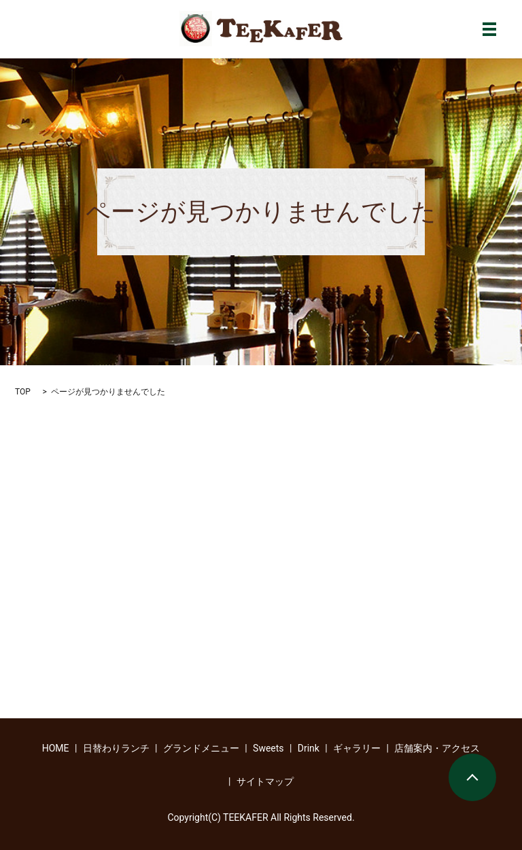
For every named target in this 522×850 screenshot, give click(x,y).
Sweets (268, 748)
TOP (23, 391)
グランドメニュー (201, 748)
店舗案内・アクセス (437, 748)
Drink (308, 748)
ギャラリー (357, 748)
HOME (55, 748)
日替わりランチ (116, 748)
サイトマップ (265, 781)
